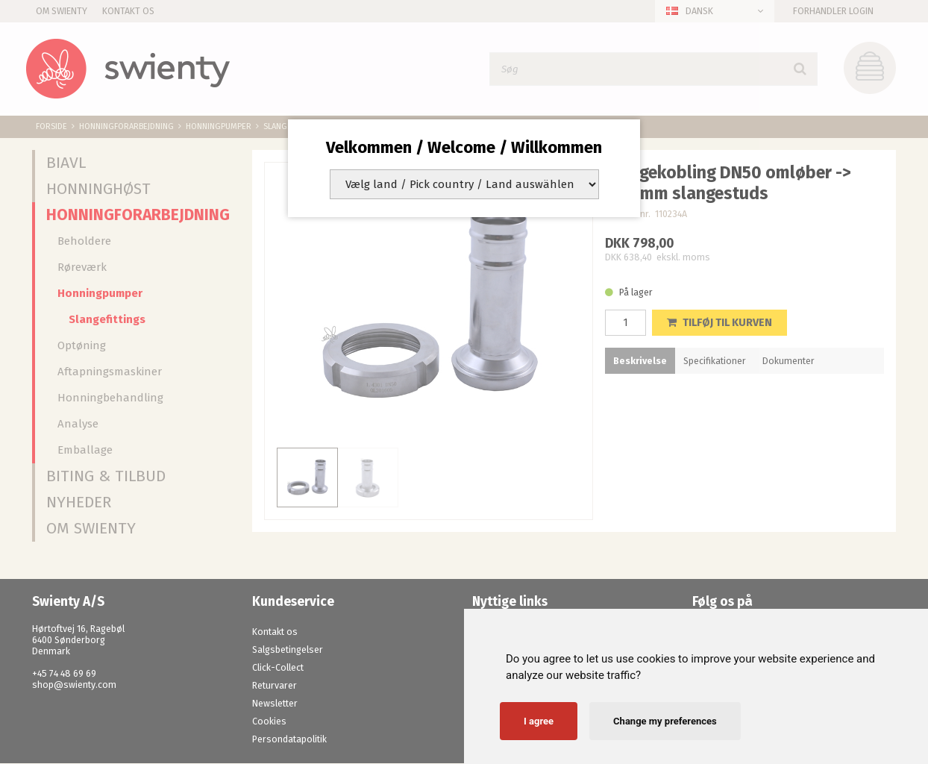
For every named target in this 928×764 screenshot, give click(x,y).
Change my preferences (665, 721)
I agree (539, 721)
